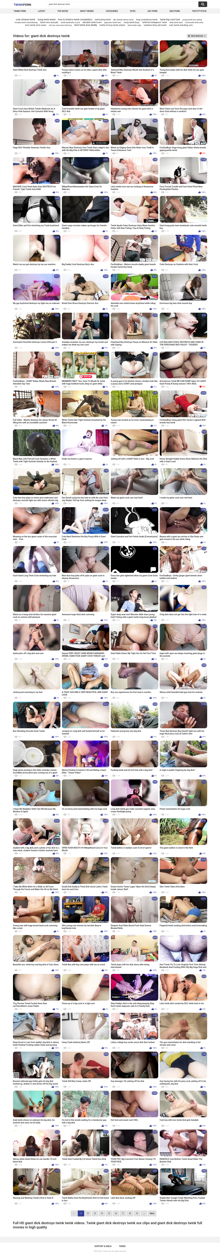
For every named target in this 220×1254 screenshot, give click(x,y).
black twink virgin (134, 25)
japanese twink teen (112, 22)
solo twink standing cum (181, 25)
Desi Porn (174, 11)
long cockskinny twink (147, 19)
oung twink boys (131, 22)
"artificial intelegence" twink (154, 22)
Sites (132, 11)
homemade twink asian (194, 22)
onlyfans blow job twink (155, 25)
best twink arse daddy (85, 25)
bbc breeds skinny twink (123, 20)
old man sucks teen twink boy (60, 25)
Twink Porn (20, 11)
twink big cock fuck (170, 19)
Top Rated (62, 11)
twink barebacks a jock (70, 22)
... (144, 1213)
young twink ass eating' (192, 20)
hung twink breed (46, 19)
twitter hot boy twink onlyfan (112, 25)
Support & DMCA (103, 1246)
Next (152, 1213)
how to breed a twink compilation (75, 19)
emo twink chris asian (35, 25)
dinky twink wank (176, 22)
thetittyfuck (199, 11)
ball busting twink (103, 19)
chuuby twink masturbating (26, 22)
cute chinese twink (25, 19)
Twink (22, 4)
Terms (122, 1246)
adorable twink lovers (92, 22)
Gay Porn (152, 11)
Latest (41, 11)
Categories (112, 11)
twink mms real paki (49, 22)
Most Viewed (87, 11)
